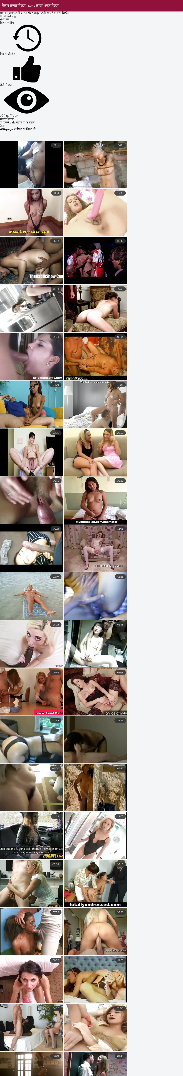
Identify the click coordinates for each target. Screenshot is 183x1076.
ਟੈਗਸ (3, 126)
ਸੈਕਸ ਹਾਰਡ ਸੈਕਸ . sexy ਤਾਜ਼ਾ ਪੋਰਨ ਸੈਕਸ (30, 6)
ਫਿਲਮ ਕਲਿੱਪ (7, 22)
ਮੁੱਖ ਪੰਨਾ (4, 19)
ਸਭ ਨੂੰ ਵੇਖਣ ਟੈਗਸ (25, 122)
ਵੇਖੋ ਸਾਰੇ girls (8, 122)
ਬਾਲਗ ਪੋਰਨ (6, 16)
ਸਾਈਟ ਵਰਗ (7, 119)
